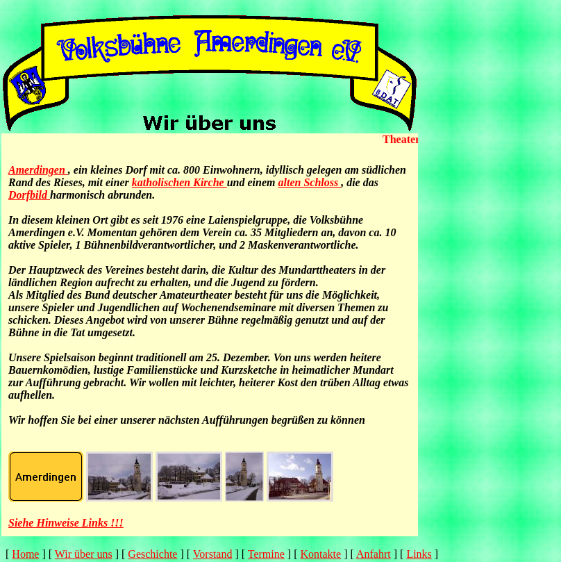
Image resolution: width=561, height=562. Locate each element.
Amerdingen (38, 170)
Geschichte (152, 554)
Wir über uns (83, 554)
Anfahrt (373, 554)
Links (418, 554)
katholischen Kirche (179, 182)
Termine (266, 554)
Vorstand (213, 554)
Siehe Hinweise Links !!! (66, 523)
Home (25, 554)
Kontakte (321, 554)
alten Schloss (309, 182)
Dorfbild (29, 195)
